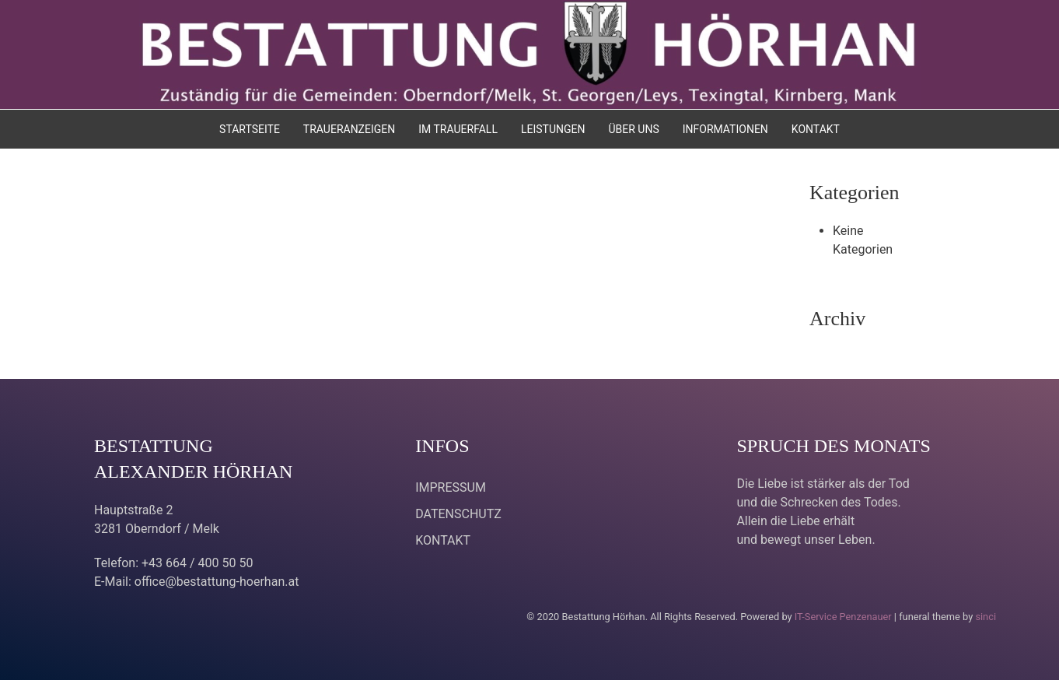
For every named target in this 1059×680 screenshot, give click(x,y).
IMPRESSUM (450, 487)
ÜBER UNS (633, 129)
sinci (985, 616)
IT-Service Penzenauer (843, 616)
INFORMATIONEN (725, 129)
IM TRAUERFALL (458, 129)
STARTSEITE (249, 129)
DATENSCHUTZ (458, 513)
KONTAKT (816, 129)
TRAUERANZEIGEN (349, 129)
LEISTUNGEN (553, 129)
